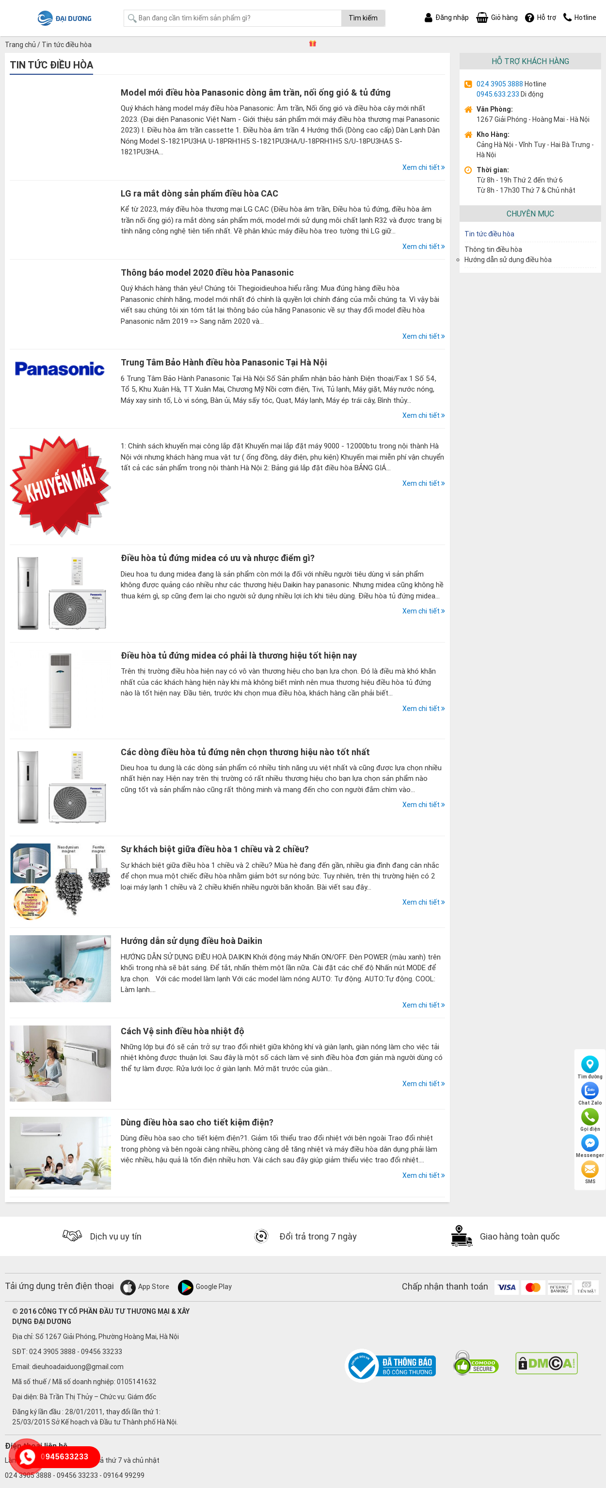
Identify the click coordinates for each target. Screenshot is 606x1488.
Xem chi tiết (423, 167)
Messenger (590, 1146)
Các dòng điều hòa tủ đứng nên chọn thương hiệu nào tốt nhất (245, 752)
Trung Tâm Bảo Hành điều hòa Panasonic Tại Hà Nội (224, 362)
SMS (590, 1172)
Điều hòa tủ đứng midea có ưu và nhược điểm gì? (218, 557)
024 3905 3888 (500, 84)
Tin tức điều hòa (489, 234)
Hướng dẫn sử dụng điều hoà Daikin (191, 940)
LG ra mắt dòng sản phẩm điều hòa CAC (199, 193)
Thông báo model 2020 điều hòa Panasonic (207, 272)
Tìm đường (590, 1068)
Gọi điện (590, 1120)
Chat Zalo (590, 1094)
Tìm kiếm (363, 18)
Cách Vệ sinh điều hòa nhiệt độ (182, 1031)
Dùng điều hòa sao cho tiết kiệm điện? (197, 1122)
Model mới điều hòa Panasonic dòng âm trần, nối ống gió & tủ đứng (256, 92)
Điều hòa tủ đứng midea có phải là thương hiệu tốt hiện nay (239, 655)
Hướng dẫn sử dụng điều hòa (508, 259)
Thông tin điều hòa (493, 249)
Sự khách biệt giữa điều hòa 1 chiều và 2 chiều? (215, 849)
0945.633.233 (498, 94)
